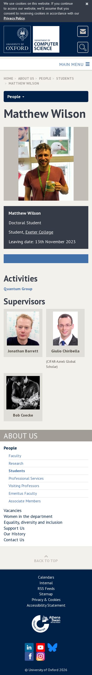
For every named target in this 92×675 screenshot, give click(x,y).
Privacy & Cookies (46, 599)
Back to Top (46, 558)
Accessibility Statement (46, 605)
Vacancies (13, 510)
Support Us (14, 528)
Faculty (15, 455)
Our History (14, 534)
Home (8, 78)
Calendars (46, 577)
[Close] (87, 4)
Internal (46, 582)
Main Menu (74, 64)
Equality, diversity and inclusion (33, 522)
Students (65, 78)
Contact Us (14, 539)
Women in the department (28, 516)
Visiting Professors (24, 485)
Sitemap (46, 593)
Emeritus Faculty (23, 493)
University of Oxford (43, 670)
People (45, 78)
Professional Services (26, 478)
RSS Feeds (46, 588)
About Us (26, 78)
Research (16, 463)
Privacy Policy (14, 18)
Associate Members (25, 500)
